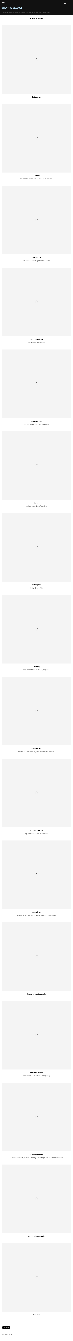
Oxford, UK (36, 257)
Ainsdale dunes (36, 1072)
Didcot (36, 503)
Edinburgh (36, 97)
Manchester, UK (36, 830)
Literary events (36, 1154)
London (36, 1315)
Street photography (36, 1236)
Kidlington (36, 585)
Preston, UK (36, 748)
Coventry (36, 666)
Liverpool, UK (36, 421)
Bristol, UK (36, 912)
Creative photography (36, 994)
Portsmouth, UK (36, 339)
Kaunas (36, 175)
